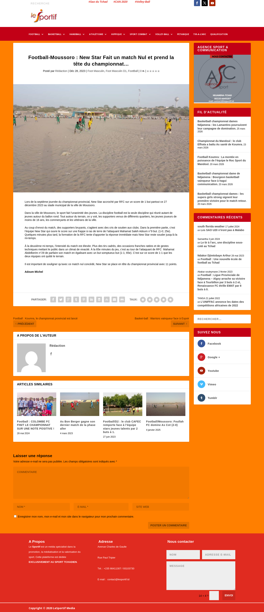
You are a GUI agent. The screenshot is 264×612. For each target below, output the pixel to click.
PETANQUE (183, 34)
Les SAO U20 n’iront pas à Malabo (222, 230)
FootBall (133, 70)
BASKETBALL (54, 34)
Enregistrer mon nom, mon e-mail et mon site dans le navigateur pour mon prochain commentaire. (76, 516)
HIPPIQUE (116, 34)
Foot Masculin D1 (116, 70)
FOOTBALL (34, 34)
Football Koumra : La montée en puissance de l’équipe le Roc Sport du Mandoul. (222, 160)
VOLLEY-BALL (162, 34)
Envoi (229, 595)
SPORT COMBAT (138, 34)
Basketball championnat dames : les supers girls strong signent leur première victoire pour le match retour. (222, 197)
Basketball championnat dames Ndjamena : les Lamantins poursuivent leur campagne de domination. (222, 125)
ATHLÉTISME (96, 34)
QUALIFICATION (219, 34)
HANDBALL (75, 34)
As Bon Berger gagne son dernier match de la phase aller (77, 425)
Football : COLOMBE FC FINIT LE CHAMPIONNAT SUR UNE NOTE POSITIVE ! (35, 425)
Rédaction (61, 70)
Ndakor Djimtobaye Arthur (214, 255)
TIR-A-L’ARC (199, 34)
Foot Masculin (96, 70)
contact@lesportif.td (118, 579)
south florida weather (211, 226)
